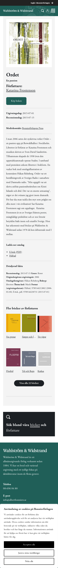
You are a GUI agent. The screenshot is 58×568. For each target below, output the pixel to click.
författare (12, 430)
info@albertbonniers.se (14, 500)
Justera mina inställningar (29, 553)
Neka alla (29, 561)
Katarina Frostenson (20, 90)
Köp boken (16, 101)
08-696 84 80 (10, 488)
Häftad (12, 255)
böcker (35, 425)
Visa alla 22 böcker (29, 383)
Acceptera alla (29, 544)
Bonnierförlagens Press (32, 128)
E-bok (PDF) (15, 252)
